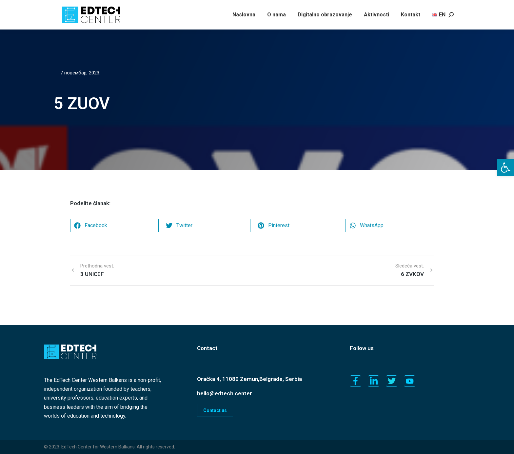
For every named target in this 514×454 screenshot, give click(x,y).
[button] (505, 167)
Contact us (215, 410)
